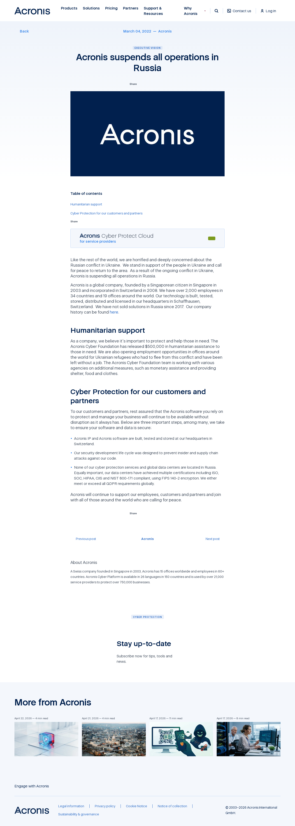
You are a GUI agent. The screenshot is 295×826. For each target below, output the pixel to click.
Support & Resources (153, 11)
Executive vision (148, 47)
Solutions (91, 8)
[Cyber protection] (147, 617)
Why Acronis (190, 11)
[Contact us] (239, 13)
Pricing (111, 8)
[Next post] (215, 539)
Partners (130, 8)
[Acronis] (165, 31)
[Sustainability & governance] (78, 814)
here (114, 312)
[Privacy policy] (105, 806)
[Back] (21, 31)
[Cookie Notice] (136, 806)
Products (69, 8)
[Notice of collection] (172, 806)
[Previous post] (83, 539)
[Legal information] (71, 806)
